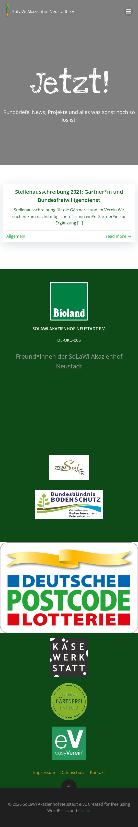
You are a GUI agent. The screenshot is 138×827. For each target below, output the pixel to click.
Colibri (84, 810)
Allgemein (15, 236)
